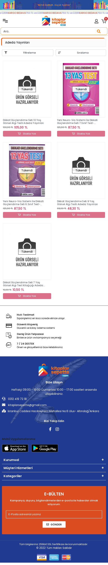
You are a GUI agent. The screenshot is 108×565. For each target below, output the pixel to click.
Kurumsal (11, 460)
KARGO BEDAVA (19, 13)
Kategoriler (13, 476)
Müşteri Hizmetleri (18, 468)
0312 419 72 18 (14, 399)
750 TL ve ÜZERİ (37, 13)
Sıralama (83, 53)
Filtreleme (29, 53)
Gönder (54, 524)
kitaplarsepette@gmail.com (24, 405)
